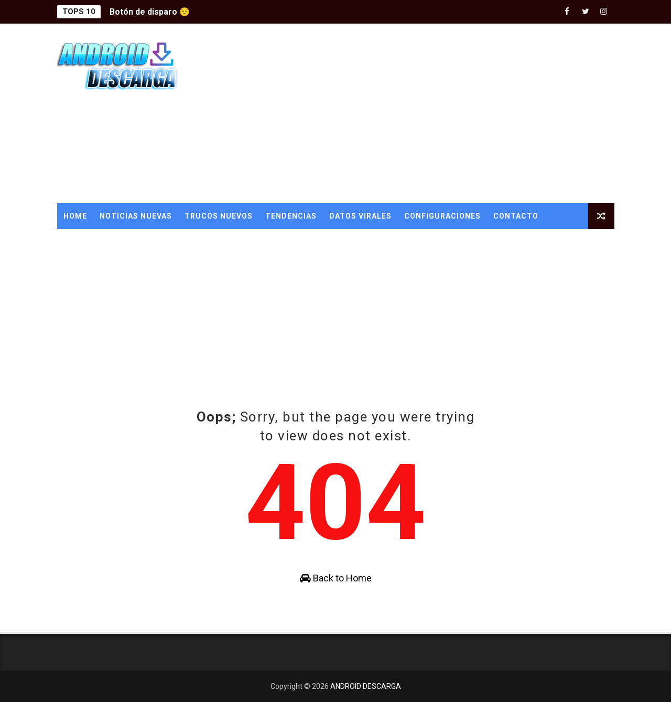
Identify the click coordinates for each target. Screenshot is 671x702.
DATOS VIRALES (360, 216)
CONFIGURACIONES (442, 216)
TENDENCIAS (291, 216)
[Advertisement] (423, 113)
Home (75, 216)
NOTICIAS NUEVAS (136, 216)
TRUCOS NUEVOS (219, 216)
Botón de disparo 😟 (150, 12)
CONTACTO (515, 216)
